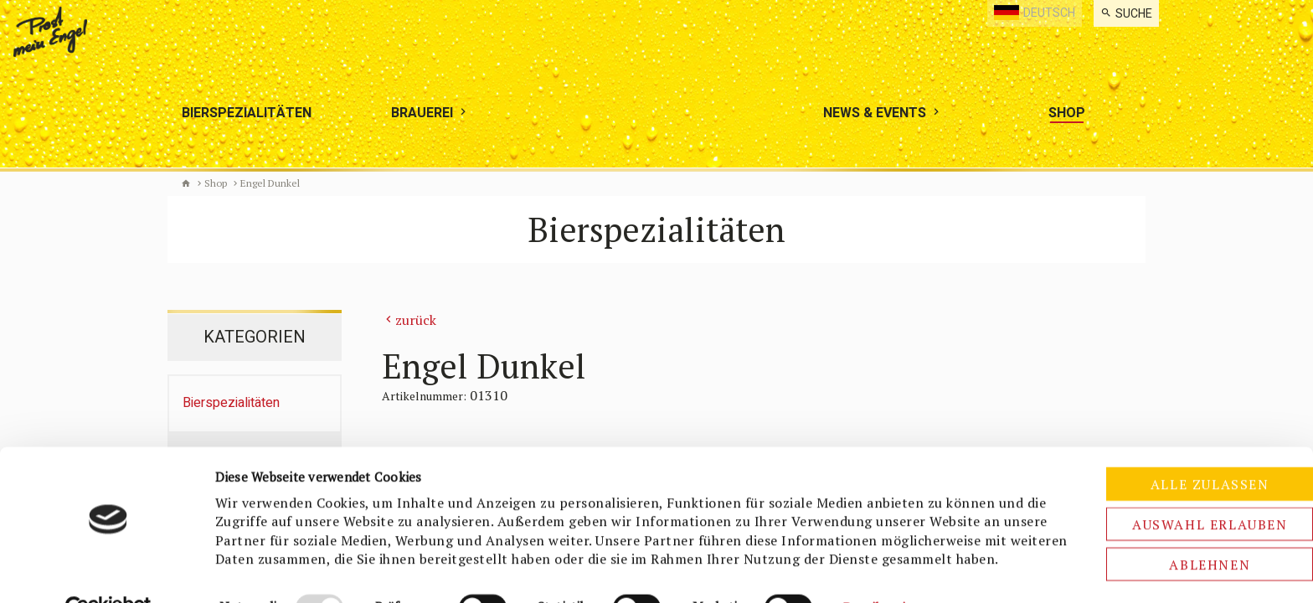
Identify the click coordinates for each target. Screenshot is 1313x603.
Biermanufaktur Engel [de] (186, 183)
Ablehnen (1173, 509)
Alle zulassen (1173, 429)
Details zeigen (884, 570)
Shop (215, 183)
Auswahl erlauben (1173, 469)
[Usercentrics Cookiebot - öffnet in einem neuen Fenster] (108, 570)
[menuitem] (1126, 13)
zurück (415, 320)
